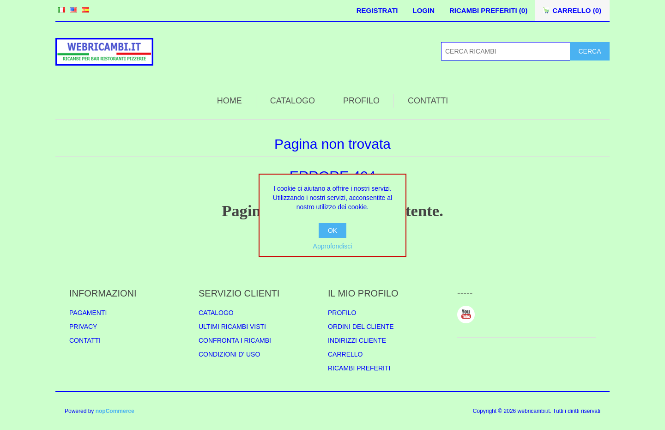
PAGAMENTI (88, 312)
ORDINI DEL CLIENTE (361, 326)
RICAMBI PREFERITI (359, 368)
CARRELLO (345, 354)
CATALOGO (292, 100)
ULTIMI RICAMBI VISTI (232, 326)
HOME (229, 100)
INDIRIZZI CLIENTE (357, 340)
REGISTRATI (377, 10)
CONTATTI (428, 100)
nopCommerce (115, 411)
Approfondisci (332, 246)
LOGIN (423, 10)
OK (332, 230)
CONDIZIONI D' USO (229, 354)
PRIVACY (83, 326)
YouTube (466, 314)
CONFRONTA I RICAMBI (235, 340)
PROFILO (361, 100)
